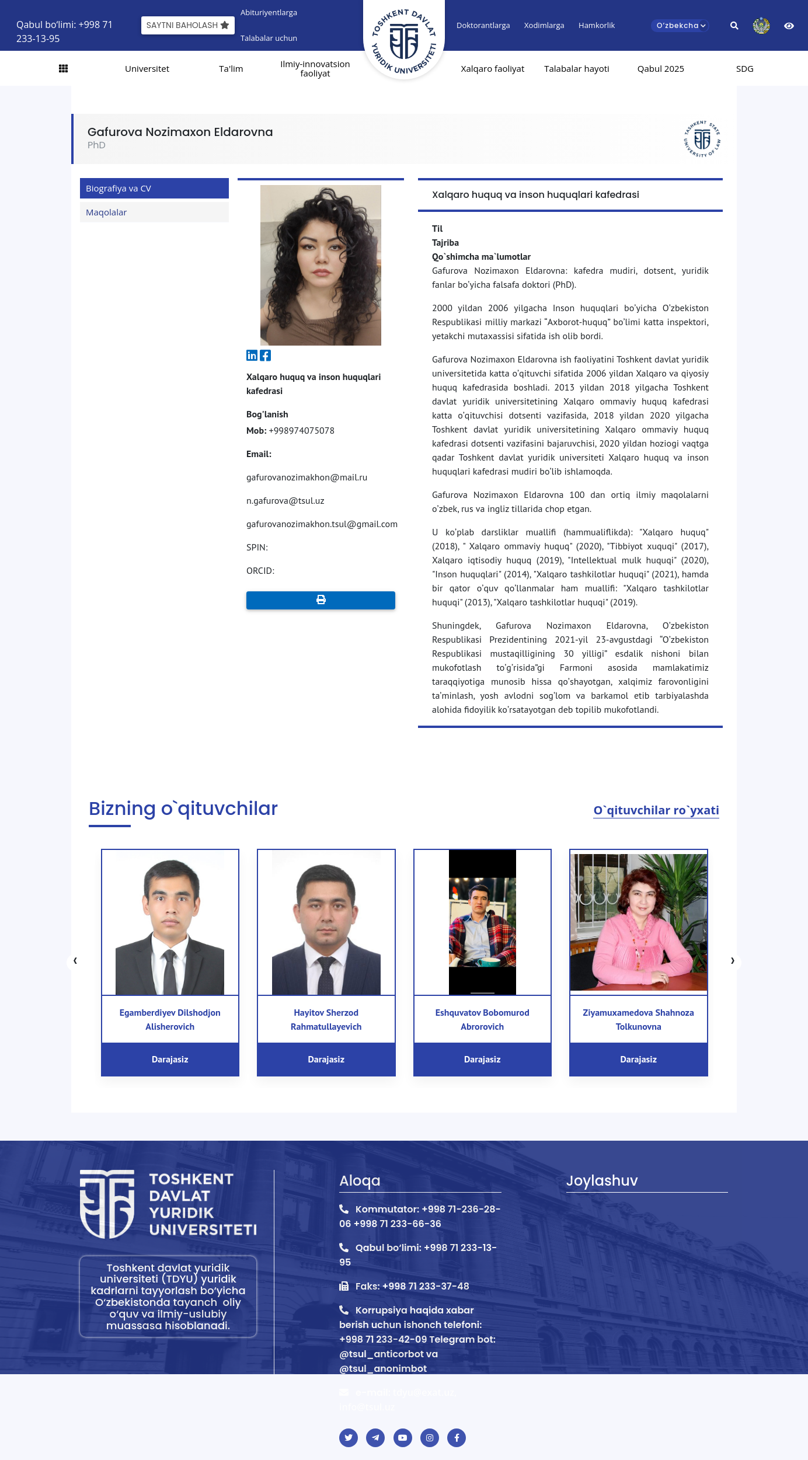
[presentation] (75, 962)
